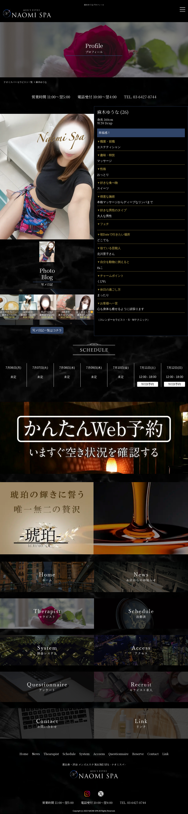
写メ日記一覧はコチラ (47, 330)
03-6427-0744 (144, 96)
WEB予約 (147, 384)
